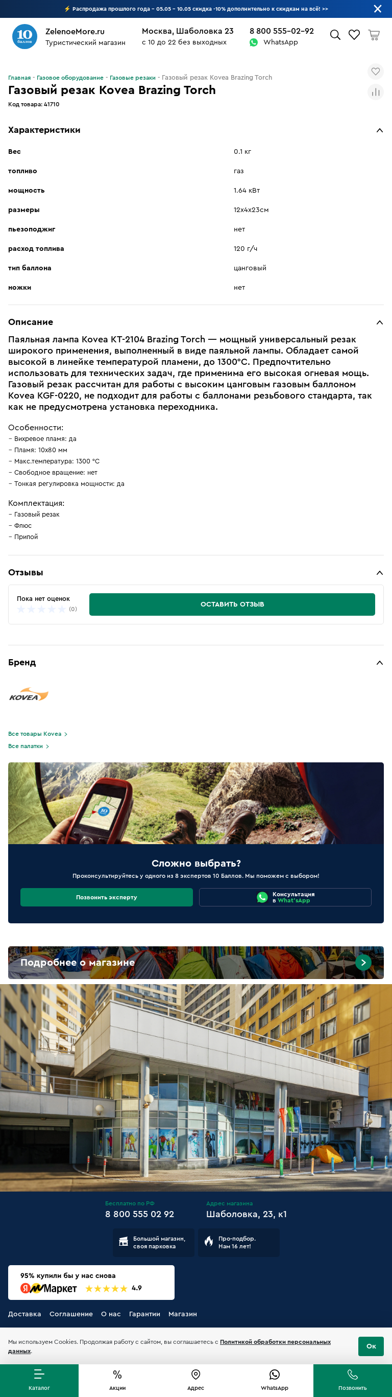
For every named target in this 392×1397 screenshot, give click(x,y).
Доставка (24, 1314)
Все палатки (25, 746)
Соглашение (71, 1314)
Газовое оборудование (70, 78)
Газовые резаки (133, 78)
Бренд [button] (22, 662)
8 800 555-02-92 (282, 31)
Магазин (182, 1314)
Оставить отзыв (232, 604)
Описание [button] (30, 322)
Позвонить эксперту (106, 897)
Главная (19, 78)
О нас (111, 1314)
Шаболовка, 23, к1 (246, 1214)
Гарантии (144, 1314)
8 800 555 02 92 (139, 1214)
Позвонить (352, 1388)
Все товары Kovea (34, 734)
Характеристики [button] (44, 129)
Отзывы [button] (25, 572)
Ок (371, 1346)
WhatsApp (280, 42)
